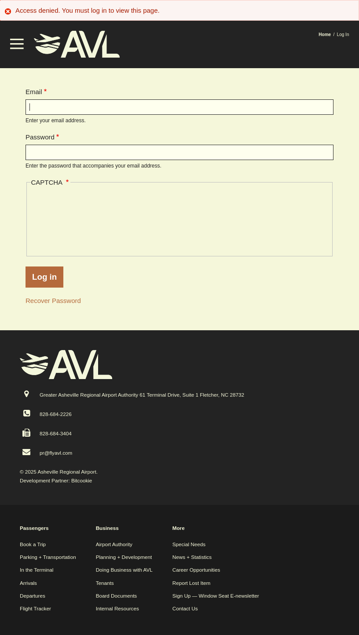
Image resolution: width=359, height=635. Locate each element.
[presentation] (67, 219)
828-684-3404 (56, 433)
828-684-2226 (56, 414)
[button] (17, 47)
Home (325, 34)
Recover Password (53, 300)
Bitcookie (81, 480)
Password (40, 137)
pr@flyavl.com (56, 453)
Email (34, 91)
